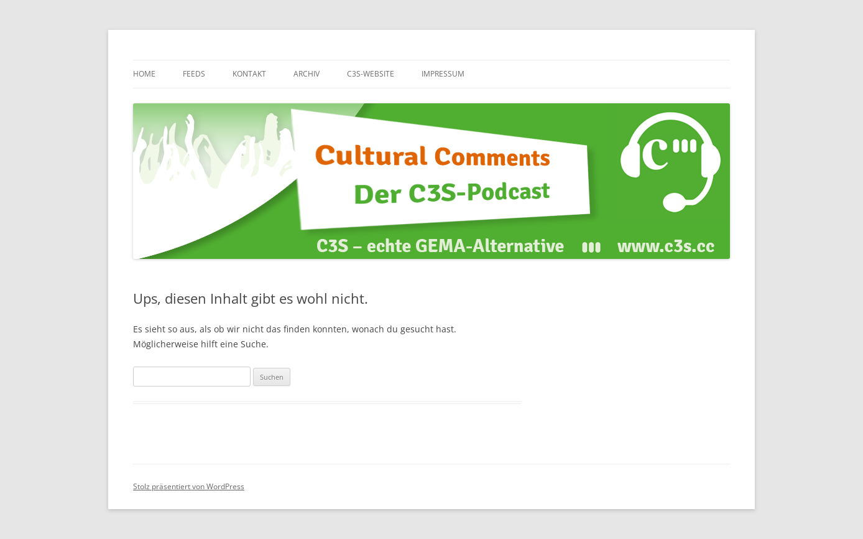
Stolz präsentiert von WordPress (188, 486)
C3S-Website (370, 73)
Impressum (443, 73)
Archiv (306, 73)
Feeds (194, 73)
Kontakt (249, 73)
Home (144, 73)
